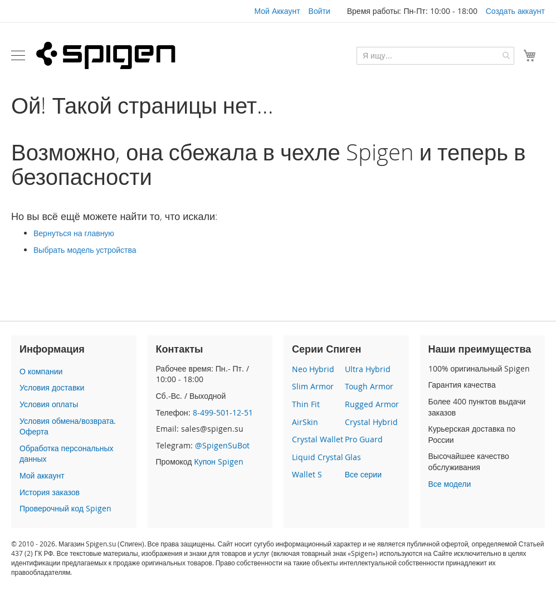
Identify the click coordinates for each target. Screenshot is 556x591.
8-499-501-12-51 (223, 412)
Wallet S (307, 474)
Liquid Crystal (317, 457)
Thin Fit (306, 404)
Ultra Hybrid (368, 369)
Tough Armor (369, 386)
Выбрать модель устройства (84, 250)
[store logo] (105, 55)
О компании (40, 371)
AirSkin (305, 422)
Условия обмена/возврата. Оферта (67, 426)
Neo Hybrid (313, 369)
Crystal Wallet (317, 439)
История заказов (49, 492)
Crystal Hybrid (371, 422)
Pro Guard (364, 439)
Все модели (449, 483)
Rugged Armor (372, 404)
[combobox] (435, 56)
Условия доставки (51, 387)
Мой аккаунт (42, 475)
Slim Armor (313, 386)
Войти (319, 11)
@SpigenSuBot (222, 445)
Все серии (363, 474)
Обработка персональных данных (66, 454)
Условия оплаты (48, 404)
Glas (353, 457)
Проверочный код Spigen (65, 508)
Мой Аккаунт (277, 11)
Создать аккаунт (515, 11)
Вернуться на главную (73, 233)
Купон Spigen (218, 461)
